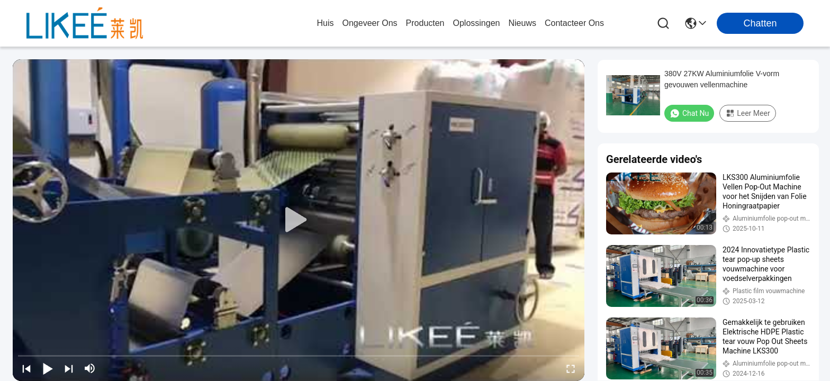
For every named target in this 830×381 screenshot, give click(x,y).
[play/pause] (47, 368)
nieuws (522, 23)
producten (425, 23)
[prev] (26, 368)
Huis (325, 23)
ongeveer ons (370, 23)
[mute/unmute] (90, 368)
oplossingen (476, 23)
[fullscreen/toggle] (570, 368)
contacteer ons (574, 23)
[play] (298, 220)
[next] (68, 368)
